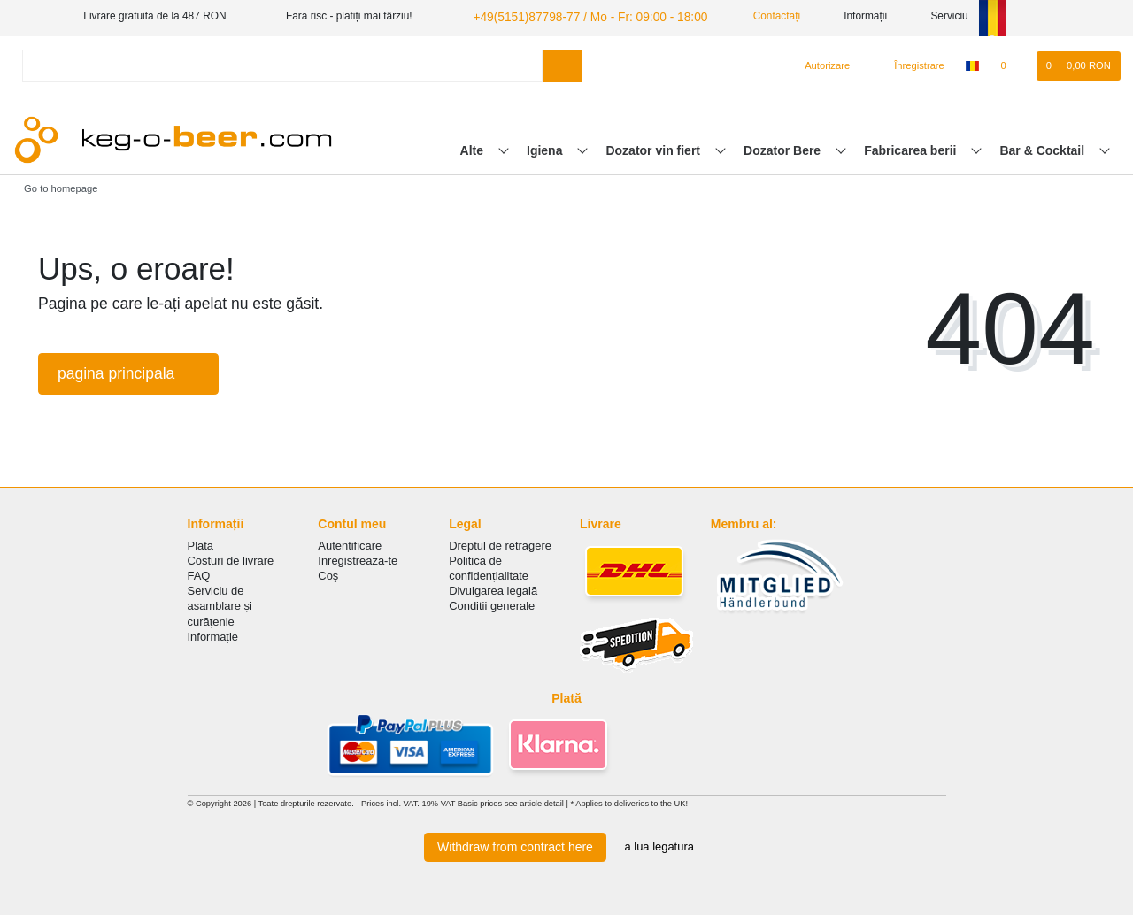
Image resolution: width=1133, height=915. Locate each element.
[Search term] (282, 63)
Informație (213, 634)
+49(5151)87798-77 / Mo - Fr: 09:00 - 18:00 (572, 16)
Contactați (748, 16)
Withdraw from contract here (515, 844)
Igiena (546, 148)
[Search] (562, 63)
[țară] (972, 64)
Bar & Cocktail (1043, 148)
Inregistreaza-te (357, 558)
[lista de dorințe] (1012, 64)
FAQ (199, 573)
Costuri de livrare (231, 558)
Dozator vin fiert (654, 148)
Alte (473, 148)
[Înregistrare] (909, 64)
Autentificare (350, 543)
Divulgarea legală (493, 589)
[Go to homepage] (54, 186)
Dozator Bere (784, 148)
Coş (328, 573)
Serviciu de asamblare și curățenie (220, 604)
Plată (201, 543)
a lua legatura (659, 844)
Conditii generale (492, 604)
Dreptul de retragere (500, 543)
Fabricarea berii (912, 148)
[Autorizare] (820, 64)
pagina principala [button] (128, 371)
